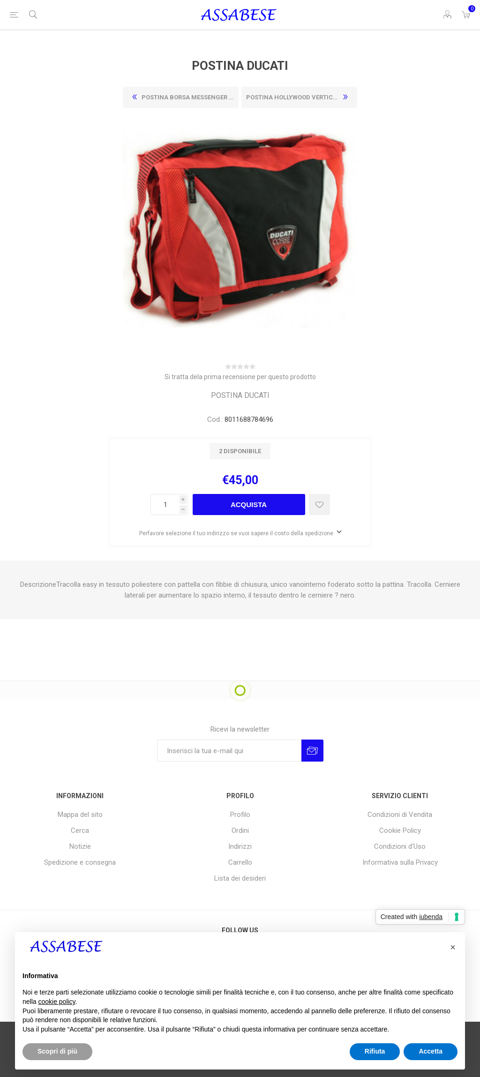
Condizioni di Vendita (400, 814)
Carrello (240, 862)
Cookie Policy (400, 830)
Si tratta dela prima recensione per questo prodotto (240, 377)
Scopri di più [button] (57, 1051)
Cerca (80, 830)
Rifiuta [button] (375, 1051)
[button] (452, 947)
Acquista (249, 505)
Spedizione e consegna (80, 862)
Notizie (80, 846)
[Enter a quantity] (165, 504)
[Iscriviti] (229, 751)
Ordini (240, 830)
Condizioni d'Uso (400, 846)
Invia (312, 751)
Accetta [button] (430, 1051)
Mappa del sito (80, 814)
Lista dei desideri (240, 878)
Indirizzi (240, 846)
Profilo (240, 814)
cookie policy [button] (56, 1001)
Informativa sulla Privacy (400, 862)
